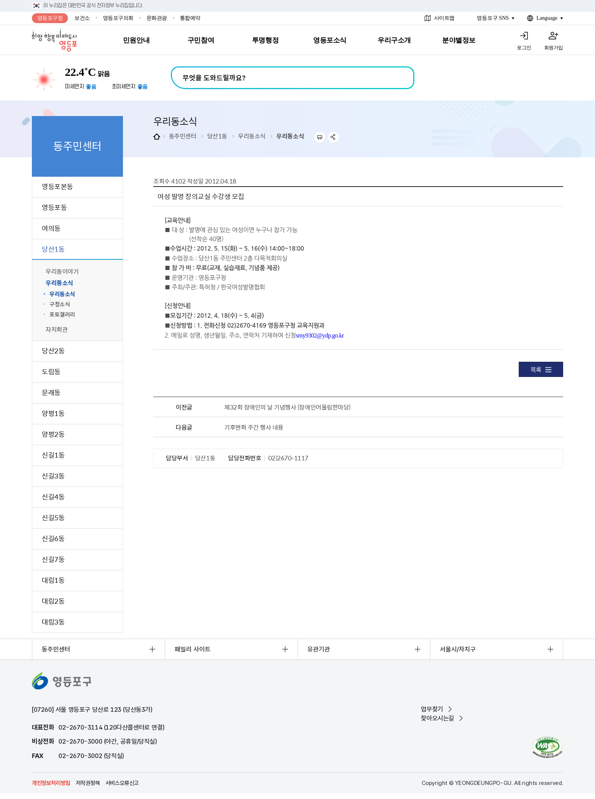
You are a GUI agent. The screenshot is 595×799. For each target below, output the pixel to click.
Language (547, 18)
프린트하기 (319, 137)
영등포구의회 (118, 18)
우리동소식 (252, 136)
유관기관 (318, 649)
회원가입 (553, 47)
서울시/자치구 (458, 649)
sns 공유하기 (333, 137)
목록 (540, 369)
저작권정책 (88, 783)
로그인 (524, 47)
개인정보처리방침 (51, 783)
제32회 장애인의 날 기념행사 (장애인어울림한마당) (287, 406)
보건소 (82, 18)
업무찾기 (432, 709)
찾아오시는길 (437, 718)
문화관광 (156, 18)
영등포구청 (50, 18)
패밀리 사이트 (193, 649)
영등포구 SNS (493, 18)
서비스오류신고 (122, 783)
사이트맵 (444, 18)
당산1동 (217, 136)
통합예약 (190, 18)
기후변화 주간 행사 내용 (253, 427)
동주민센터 (183, 136)
